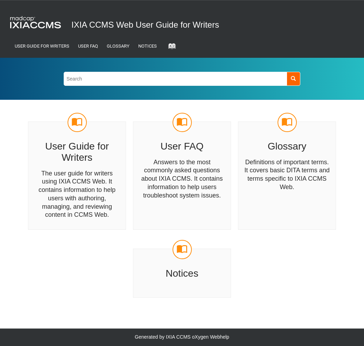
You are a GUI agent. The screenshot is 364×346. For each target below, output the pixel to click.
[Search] (293, 78)
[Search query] (182, 78)
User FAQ (88, 46)
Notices (147, 46)
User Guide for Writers (42, 46)
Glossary (118, 46)
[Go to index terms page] (170, 48)
